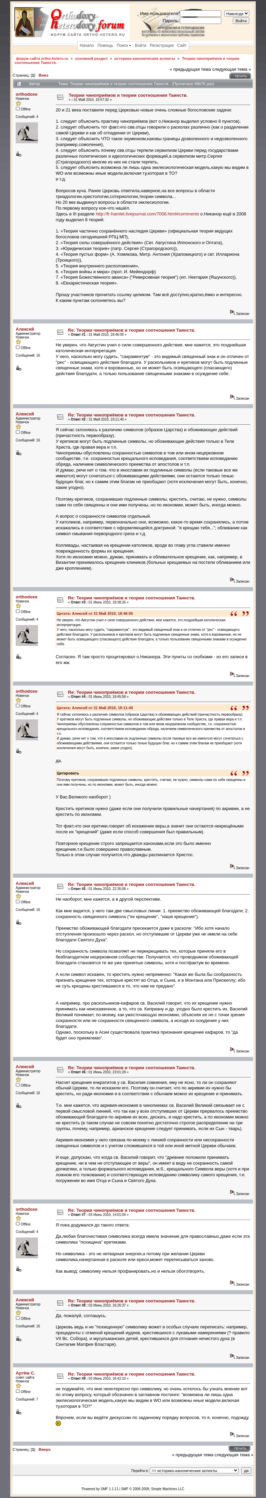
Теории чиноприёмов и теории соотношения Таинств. (128, 95)
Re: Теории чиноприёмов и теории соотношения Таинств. (132, 330)
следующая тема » (231, 69)
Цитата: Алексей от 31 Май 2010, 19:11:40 (95, 708)
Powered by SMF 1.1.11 (100, 1489)
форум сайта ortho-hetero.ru (42, 58)
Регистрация (162, 45)
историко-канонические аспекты (144, 58)
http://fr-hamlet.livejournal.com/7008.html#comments (147, 213)
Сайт (182, 45)
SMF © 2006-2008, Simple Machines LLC (152, 1489)
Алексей (25, 329)
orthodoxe (27, 94)
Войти (141, 45)
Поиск (124, 45)
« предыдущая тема (190, 69)
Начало (87, 45)
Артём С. (25, 1373)
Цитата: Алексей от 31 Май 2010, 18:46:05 (95, 613)
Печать (241, 76)
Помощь (105, 45)
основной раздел (91, 58)
